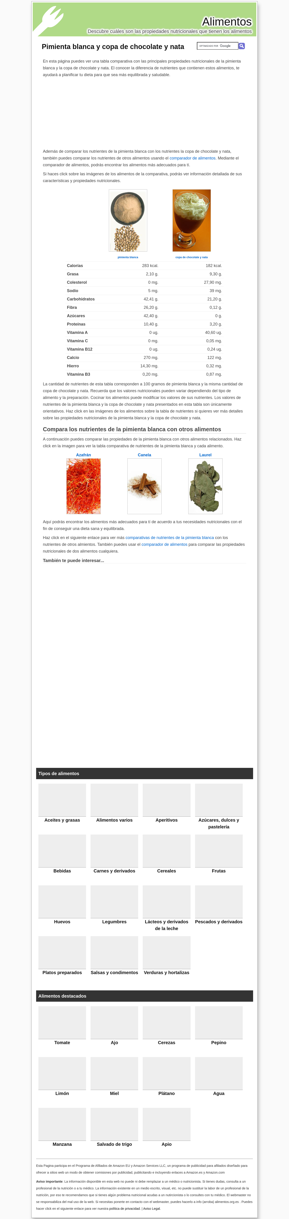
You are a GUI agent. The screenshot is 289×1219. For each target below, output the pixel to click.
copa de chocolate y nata (191, 257)
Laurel (205, 455)
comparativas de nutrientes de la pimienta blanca (170, 537)
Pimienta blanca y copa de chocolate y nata (113, 46)
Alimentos (227, 21)
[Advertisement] (144, 112)
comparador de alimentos (192, 158)
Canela (144, 455)
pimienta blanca (128, 257)
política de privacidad (124, 1208)
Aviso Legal (151, 1208)
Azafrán (83, 455)
